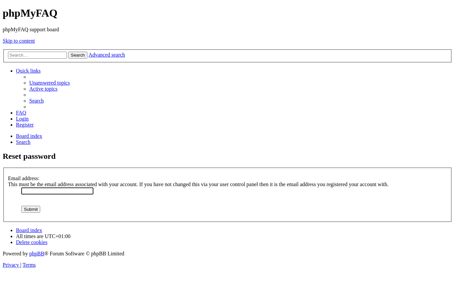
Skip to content (19, 41)
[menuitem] (49, 83)
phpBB (36, 253)
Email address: (24, 178)
